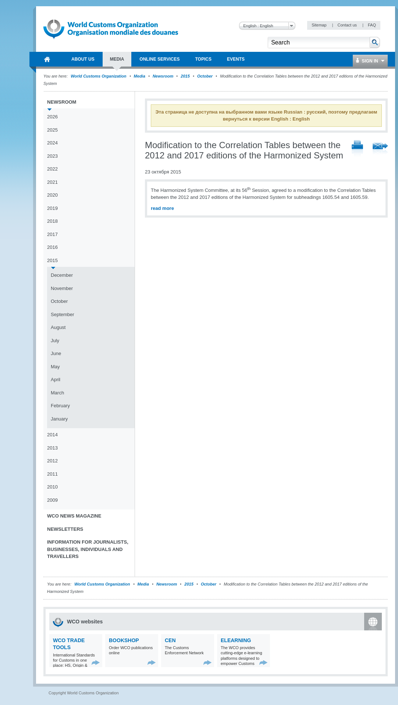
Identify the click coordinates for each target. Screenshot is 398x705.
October (205, 76)
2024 (52, 143)
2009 (52, 500)
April (55, 379)
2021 (52, 182)
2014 (52, 434)
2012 (52, 461)
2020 (52, 195)
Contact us (347, 25)
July (55, 340)
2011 (52, 474)
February (60, 405)
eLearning (236, 640)
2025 (52, 130)
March (57, 393)
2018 (52, 221)
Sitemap (319, 25)
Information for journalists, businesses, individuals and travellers (87, 549)
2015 (185, 76)
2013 (52, 448)
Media (139, 76)
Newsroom (163, 76)
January (59, 419)
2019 (52, 208)
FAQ (372, 25)
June (56, 353)
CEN (170, 640)
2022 (52, 169)
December (62, 275)
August (58, 327)
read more (162, 208)
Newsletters (65, 529)
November (62, 288)
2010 (52, 487)
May (55, 366)
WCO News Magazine (74, 516)
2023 (52, 156)
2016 (52, 247)
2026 (52, 116)
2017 (52, 234)
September (62, 314)
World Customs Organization (99, 76)
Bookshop (124, 640)
